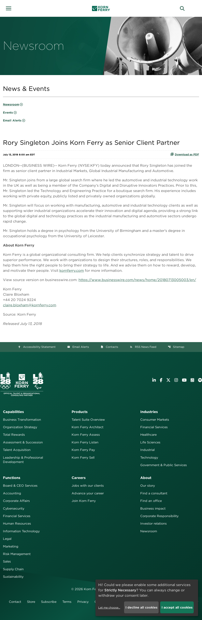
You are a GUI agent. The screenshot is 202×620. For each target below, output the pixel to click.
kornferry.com (71, 270)
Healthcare (148, 435)
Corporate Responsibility (159, 516)
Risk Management (17, 554)
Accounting (12, 493)
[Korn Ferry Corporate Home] (101, 8)
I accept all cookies (177, 607)
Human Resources (17, 523)
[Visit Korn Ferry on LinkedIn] (154, 380)
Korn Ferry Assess (86, 435)
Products (80, 412)
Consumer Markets (154, 419)
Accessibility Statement (37, 346)
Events (8, 112)
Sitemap (176, 346)
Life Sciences (150, 442)
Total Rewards (14, 435)
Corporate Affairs (16, 501)
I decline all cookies (141, 607)
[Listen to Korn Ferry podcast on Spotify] (200, 380)
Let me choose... (109, 607)
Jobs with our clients (88, 485)
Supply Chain (13, 569)
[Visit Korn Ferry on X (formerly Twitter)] (168, 380)
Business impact (153, 508)
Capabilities (13, 412)
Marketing (10, 546)
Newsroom (11, 104)
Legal (7, 539)
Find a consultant (153, 493)
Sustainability (13, 577)
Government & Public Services (163, 465)
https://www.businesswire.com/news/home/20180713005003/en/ (137, 280)
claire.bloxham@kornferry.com (29, 305)
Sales (7, 561)
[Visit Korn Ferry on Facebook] (161, 380)
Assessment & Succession (23, 442)
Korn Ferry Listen (85, 442)
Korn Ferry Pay (83, 450)
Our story (147, 485)
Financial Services (154, 427)
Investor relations (153, 523)
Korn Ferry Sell (83, 457)
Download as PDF (184, 154)
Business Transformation (22, 419)
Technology (149, 457)
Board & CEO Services (20, 485)
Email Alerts (12, 120)
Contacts (109, 346)
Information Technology (21, 531)
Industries (149, 412)
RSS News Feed (143, 346)
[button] (10, 8)
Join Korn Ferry (84, 501)
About (145, 478)
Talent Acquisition (17, 450)
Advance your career (88, 493)
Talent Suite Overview (88, 419)
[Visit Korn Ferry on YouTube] (184, 380)
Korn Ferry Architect (87, 427)
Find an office (151, 501)
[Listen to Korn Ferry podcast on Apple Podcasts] (192, 380)
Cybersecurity (13, 508)
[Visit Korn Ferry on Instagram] (176, 380)
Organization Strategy (20, 427)
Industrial (147, 450)
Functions (11, 478)
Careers (79, 478)
